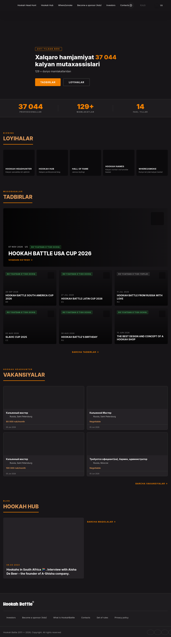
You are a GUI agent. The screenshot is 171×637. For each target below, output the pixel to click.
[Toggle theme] (131, 5)
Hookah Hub (47, 5)
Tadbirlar (47, 82)
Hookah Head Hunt (27, 5)
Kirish (143, 5)
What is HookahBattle (64, 617)
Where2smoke (65, 5)
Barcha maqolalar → (101, 521)
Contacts (124, 5)
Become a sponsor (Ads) (89, 5)
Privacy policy (122, 617)
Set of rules (102, 617)
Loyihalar (76, 82)
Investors (110, 5)
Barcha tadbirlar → (85, 352)
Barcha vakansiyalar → (151, 483)
